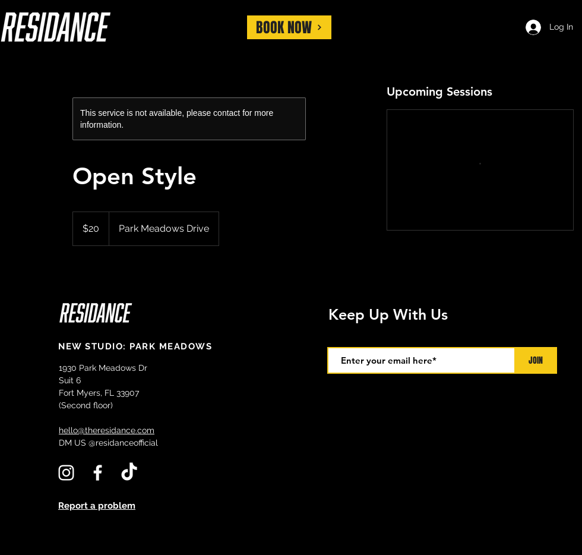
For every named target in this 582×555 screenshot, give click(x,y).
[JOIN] (535, 360)
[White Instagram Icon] (66, 472)
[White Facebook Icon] (97, 472)
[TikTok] (129, 472)
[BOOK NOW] (289, 27)
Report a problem (96, 505)
